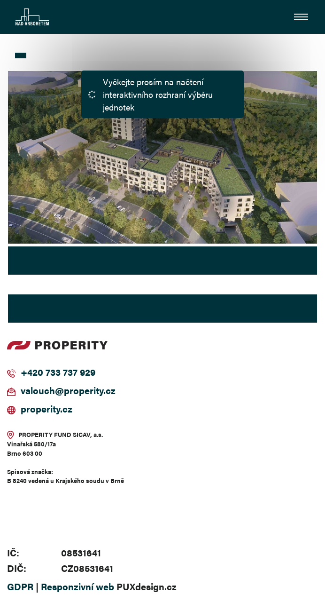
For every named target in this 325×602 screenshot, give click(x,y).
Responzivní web (77, 586)
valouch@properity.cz (68, 390)
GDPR (20, 586)
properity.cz (46, 408)
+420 (32, 372)
